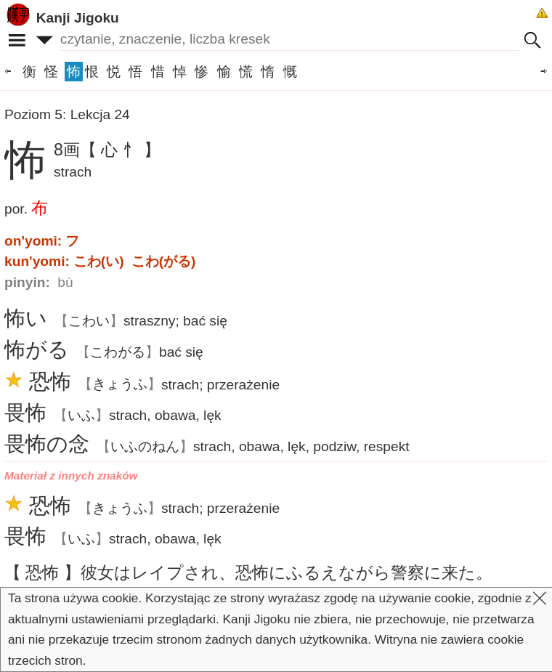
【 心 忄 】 (120, 149)
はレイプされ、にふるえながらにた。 (286, 572)
